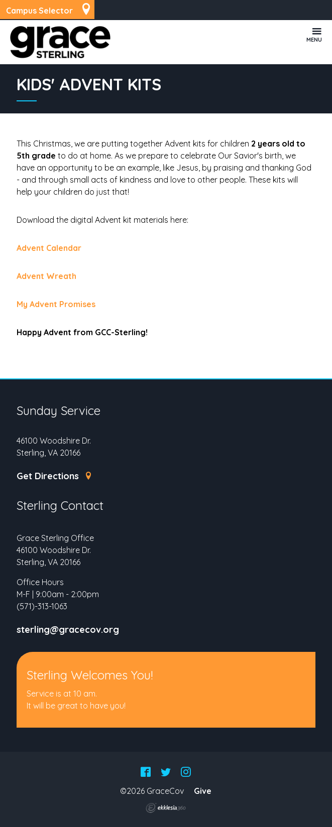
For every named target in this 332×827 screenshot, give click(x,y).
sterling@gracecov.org (68, 630)
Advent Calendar (49, 248)
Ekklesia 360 (166, 808)
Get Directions (54, 476)
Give (202, 791)
